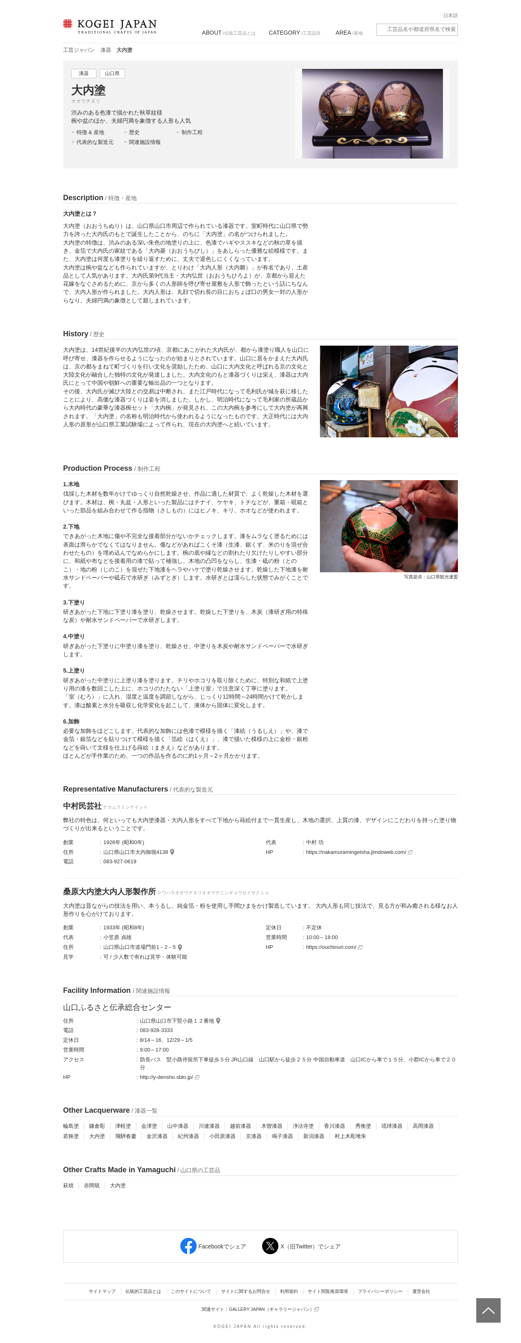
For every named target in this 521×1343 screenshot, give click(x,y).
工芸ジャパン (79, 50)
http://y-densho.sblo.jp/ (169, 1077)
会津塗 (149, 1126)
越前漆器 (240, 1126)
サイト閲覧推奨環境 (328, 1291)
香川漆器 (334, 1126)
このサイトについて (191, 1291)
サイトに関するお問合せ (245, 1291)
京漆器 (254, 1136)
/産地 (348, 32)
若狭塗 (71, 1136)
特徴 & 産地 (90, 132)
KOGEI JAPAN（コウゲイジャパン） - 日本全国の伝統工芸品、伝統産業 (108, 31)
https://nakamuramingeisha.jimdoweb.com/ (359, 852)
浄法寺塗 (303, 1126)
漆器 (106, 50)
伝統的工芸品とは (143, 1291)
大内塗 (97, 1136)
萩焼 (68, 1185)
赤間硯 (92, 1185)
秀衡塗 (363, 1126)
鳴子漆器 (282, 1136)
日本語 (450, 15)
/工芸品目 (294, 32)
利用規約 (289, 1291)
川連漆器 (209, 1126)
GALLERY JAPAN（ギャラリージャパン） (274, 1309)
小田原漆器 (222, 1136)
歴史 (134, 132)
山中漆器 (177, 1126)
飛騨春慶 (125, 1136)
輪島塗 (71, 1126)
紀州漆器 (188, 1136)
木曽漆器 (271, 1126)
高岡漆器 (423, 1126)
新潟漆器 (313, 1136)
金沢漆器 (157, 1136)
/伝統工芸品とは (228, 32)
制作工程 (192, 132)
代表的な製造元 (95, 142)
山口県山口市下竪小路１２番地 (177, 1021)
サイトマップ (102, 1291)
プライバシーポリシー (380, 1291)
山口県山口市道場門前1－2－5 (139, 947)
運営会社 (421, 1291)
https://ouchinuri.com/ (334, 947)
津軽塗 (123, 1126)
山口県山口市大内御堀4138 (135, 852)
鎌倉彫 (97, 1126)
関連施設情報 (145, 142)
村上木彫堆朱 (350, 1136)
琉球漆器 (392, 1126)
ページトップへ (487, 1304)
